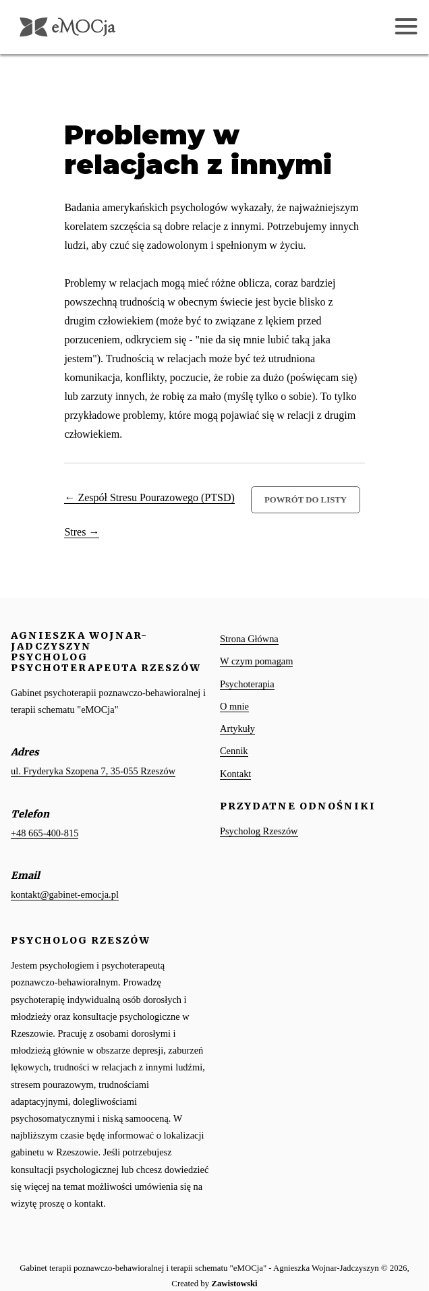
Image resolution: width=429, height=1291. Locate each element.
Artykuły (237, 728)
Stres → (81, 532)
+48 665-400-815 (44, 833)
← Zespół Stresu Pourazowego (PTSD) (149, 497)
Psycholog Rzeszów (259, 831)
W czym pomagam (256, 661)
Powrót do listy (305, 500)
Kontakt (235, 773)
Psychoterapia (247, 684)
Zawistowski (234, 1283)
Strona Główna (249, 638)
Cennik (234, 750)
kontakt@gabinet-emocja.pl (65, 894)
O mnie (234, 706)
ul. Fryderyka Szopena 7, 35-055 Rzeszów (93, 771)
